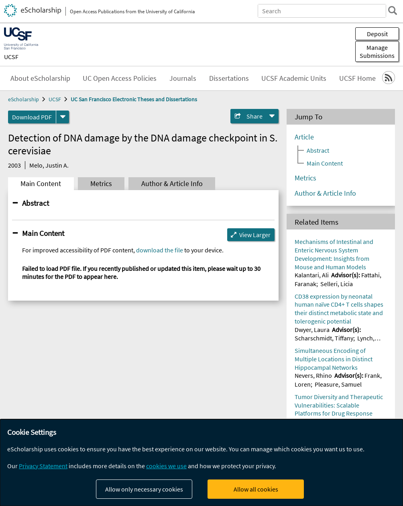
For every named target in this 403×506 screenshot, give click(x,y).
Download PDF (32, 117)
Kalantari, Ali (312, 275)
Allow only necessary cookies (144, 489)
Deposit (377, 34)
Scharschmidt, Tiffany (324, 338)
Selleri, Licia (336, 284)
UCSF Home (357, 78)
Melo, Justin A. (49, 165)
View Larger (255, 235)
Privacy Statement (43, 466)
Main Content (40, 183)
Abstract (35, 203)
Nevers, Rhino (313, 375)
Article (304, 137)
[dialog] (201, 462)
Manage (377, 51)
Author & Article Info (172, 183)
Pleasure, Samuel (338, 384)
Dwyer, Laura (312, 330)
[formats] (62, 117)
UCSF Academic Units (293, 78)
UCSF (11, 57)
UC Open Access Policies (120, 78)
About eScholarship (40, 78)
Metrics (101, 183)
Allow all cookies (256, 489)
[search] (392, 10)
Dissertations (229, 78)
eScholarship (23, 99)
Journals (182, 78)
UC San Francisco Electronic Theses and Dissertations (134, 99)
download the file (159, 250)
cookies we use (166, 466)
